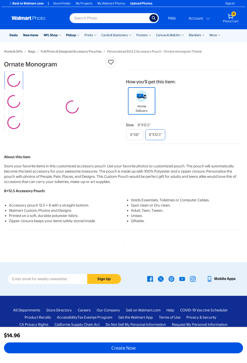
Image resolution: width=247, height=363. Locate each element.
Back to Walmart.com (26, 3)
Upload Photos (141, 3)
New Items (30, 35)
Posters (142, 35)
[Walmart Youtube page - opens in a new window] (182, 298)
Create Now (123, 348)
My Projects (84, 3)
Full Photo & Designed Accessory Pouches (71, 51)
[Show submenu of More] (219, 35)
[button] (111, 62)
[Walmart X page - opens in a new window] (161, 298)
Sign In (230, 3)
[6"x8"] (134, 134)
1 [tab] (122, 261)
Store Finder (62, 3)
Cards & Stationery (114, 35)
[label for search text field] (109, 18)
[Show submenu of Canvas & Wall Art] (182, 35)
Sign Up (104, 298)
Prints (88, 35)
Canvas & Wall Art (168, 35)
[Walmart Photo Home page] (35, 18)
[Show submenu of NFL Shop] (59, 35)
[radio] (13, 80)
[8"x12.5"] (155, 134)
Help (172, 18)
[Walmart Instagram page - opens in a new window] (193, 298)
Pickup (71, 35)
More (213, 35)
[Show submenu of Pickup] (78, 35)
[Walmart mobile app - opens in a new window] (221, 298)
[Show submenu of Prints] (95, 35)
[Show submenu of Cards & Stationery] (130, 35)
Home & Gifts (13, 51)
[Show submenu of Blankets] (203, 35)
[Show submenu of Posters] (149, 35)
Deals (13, 35)
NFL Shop (51, 35)
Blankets (195, 35)
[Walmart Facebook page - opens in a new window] (150, 298)
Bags (31, 51)
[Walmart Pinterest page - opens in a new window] (171, 298)
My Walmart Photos (111, 3)
